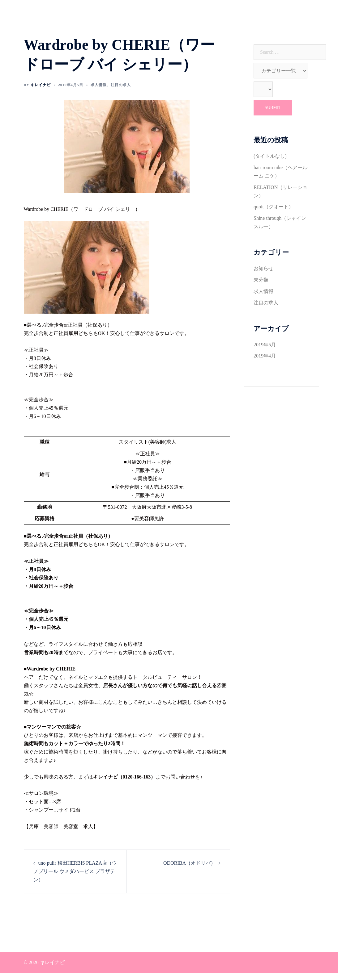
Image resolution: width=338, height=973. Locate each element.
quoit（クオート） (273, 206)
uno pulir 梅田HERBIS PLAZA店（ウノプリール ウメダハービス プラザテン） (75, 871)
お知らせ (263, 268)
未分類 (261, 279)
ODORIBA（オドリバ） (189, 863)
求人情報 (99, 85)
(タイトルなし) (270, 156)
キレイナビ (41, 85)
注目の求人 (121, 85)
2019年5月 (265, 344)
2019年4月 (265, 355)
